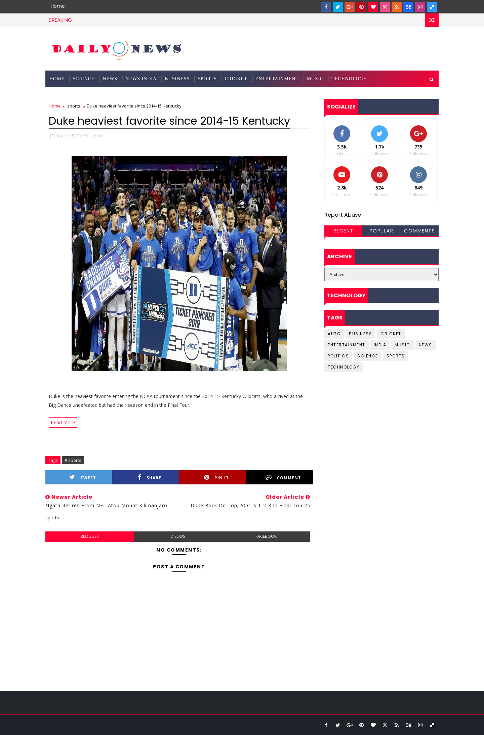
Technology (349, 78)
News (110, 78)
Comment (283, 477)
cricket (390, 334)
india (380, 345)
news (425, 345)
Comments (419, 230)
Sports (207, 78)
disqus (177, 536)
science (83, 78)
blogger (89, 536)
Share (149, 477)
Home (58, 6)
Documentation (71, 95)
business (360, 334)
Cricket (236, 78)
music (402, 345)
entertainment (346, 345)
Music (315, 78)
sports (73, 106)
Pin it (216, 477)
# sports (73, 460)
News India (141, 78)
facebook (266, 536)
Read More (63, 422)
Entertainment (277, 78)
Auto (334, 334)
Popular (382, 230)
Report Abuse (342, 215)
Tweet (82, 477)
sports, (98, 136)
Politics (338, 356)
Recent (343, 230)
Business (177, 78)
